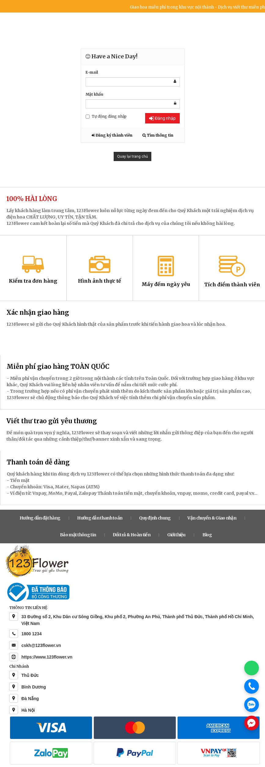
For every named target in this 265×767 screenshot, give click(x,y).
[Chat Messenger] (251, 723)
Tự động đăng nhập (106, 116)
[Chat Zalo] (251, 704)
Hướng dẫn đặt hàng (40, 518)
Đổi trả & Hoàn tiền (131, 535)
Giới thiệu (176, 535)
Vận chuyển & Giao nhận (211, 518)
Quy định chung (155, 518)
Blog (207, 535)
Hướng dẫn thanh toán (99, 518)
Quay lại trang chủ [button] (132, 156)
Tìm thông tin (157, 135)
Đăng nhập (162, 118)
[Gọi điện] (251, 686)
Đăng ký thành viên (112, 135)
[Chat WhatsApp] (251, 668)
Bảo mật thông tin (78, 535)
